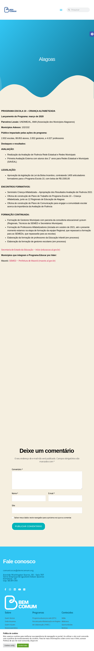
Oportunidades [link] (67, 625)
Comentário (17, 469)
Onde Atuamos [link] (10, 621)
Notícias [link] (65, 628)
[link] (10, 9)
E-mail (51, 493)
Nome (15, 493)
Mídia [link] (64, 618)
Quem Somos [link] (10, 618)
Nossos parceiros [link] (11, 628)
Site (13, 505)
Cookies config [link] (9, 645)
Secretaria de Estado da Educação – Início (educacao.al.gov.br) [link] (30, 249)
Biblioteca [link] (65, 621)
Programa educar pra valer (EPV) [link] (44, 618)
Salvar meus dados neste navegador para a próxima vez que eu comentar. (43, 518)
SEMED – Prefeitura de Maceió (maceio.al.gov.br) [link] (32, 260)
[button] (61, 10)
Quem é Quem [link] (10, 625)
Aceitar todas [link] (22, 645)
